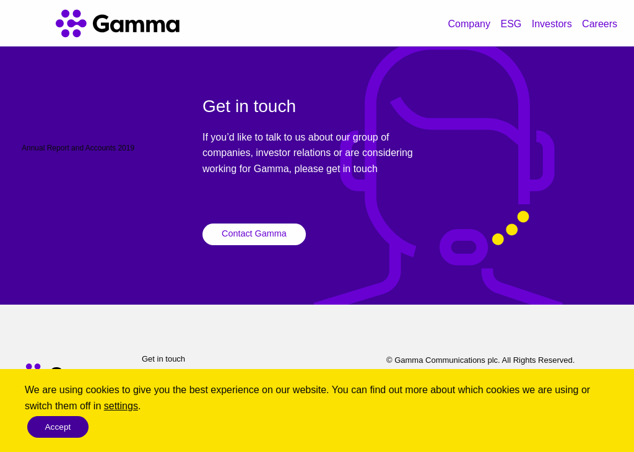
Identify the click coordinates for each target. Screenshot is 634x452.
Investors (552, 24)
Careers (599, 24)
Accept (59, 427)
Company (469, 24)
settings (121, 405)
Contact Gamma (254, 233)
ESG (510, 24)
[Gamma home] (118, 23)
